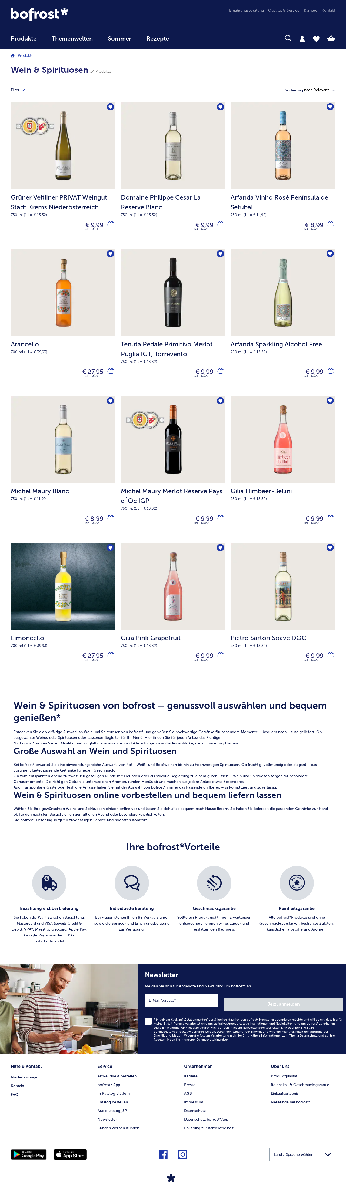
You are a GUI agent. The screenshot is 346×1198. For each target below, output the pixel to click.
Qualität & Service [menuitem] (284, 10)
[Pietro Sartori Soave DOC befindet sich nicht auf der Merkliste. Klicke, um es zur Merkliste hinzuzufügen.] (329, 556)
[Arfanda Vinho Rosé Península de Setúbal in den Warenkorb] (328, 226)
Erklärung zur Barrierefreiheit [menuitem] (209, 1131)
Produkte (26, 55)
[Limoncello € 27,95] (63, 620)
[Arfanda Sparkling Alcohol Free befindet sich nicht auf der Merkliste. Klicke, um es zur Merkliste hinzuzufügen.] (329, 257)
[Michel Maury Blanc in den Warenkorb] (109, 524)
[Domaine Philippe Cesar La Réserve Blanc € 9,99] (173, 176)
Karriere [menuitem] (310, 10)
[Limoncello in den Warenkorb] (109, 664)
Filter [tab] (21, 90)
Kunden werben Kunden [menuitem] (118, 1131)
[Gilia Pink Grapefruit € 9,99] (173, 620)
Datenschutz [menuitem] (195, 1114)
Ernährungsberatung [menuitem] (246, 10)
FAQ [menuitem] (14, 1097)
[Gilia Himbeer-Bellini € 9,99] (283, 475)
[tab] (302, 38)
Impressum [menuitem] (193, 1105)
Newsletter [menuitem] (107, 1123)
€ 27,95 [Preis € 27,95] (89, 375)
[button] (319, 90)
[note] (173, 771)
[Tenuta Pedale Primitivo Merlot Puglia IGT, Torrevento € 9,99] (173, 326)
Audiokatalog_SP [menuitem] (112, 1114)
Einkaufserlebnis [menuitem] (284, 1097)
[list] (173, 915)
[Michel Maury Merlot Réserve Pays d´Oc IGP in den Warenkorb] (218, 524)
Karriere (191, 1079)
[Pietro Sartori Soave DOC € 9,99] (283, 620)
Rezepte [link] (158, 39)
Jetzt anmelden (320, 1009)
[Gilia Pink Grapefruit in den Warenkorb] (218, 664)
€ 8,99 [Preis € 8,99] (310, 226)
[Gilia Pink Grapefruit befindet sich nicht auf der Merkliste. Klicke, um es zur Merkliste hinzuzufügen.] (219, 556)
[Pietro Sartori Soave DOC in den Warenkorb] (328, 664)
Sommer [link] (119, 39)
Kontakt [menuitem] (328, 10)
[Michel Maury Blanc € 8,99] (63, 475)
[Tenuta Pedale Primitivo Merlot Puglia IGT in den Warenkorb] (218, 375)
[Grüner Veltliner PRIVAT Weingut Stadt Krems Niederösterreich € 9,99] (63, 176)
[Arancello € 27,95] (63, 326)
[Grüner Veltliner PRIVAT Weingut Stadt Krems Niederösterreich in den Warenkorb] (109, 226)
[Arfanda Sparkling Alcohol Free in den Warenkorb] (328, 375)
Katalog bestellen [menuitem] (113, 1105)
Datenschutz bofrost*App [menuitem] (206, 1123)
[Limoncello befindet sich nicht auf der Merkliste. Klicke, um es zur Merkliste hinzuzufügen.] (109, 556)
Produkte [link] (23, 39)
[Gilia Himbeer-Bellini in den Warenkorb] (328, 524)
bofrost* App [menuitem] (109, 1088)
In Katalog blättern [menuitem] (114, 1097)
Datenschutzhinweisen (213, 1045)
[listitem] (49, 915)
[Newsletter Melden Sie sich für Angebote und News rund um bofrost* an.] (242, 1017)
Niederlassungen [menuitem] (25, 1079)
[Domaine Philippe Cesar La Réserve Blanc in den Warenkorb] (218, 226)
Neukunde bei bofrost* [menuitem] (291, 1105)
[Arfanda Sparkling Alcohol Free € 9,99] (283, 326)
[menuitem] (23, 41)
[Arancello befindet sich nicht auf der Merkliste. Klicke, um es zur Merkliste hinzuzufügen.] (109, 257)
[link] (59, 14)
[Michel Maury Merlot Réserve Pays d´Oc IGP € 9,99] (173, 475)
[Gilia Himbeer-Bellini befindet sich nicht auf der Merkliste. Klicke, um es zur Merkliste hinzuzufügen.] (329, 406)
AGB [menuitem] (188, 1097)
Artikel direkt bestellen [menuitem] (117, 1079)
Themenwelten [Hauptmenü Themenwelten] (72, 39)
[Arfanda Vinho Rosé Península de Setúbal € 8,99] (283, 176)
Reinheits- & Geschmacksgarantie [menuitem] (300, 1088)
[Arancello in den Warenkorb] (109, 375)
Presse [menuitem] (189, 1088)
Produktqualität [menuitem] (284, 1079)
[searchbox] (187, 38)
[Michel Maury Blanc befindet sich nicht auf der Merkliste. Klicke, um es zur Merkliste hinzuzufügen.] (109, 406)
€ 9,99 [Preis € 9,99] (91, 226)
